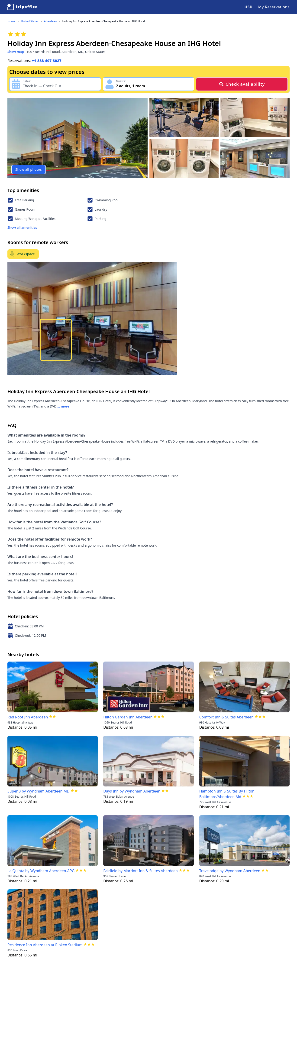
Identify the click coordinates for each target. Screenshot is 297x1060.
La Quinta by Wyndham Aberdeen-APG (40, 870)
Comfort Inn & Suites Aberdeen (226, 717)
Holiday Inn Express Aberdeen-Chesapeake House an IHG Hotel (103, 21)
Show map (15, 51)
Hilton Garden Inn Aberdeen (127, 717)
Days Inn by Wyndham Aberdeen (131, 791)
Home (11, 21)
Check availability (242, 84)
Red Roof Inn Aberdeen (27, 717)
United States (29, 21)
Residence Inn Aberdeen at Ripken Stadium (45, 944)
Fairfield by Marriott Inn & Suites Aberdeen (140, 870)
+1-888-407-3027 (46, 60)
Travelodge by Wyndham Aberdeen (229, 870)
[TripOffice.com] (22, 7)
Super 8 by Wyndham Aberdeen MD (38, 791)
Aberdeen (50, 21)
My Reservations (274, 7)
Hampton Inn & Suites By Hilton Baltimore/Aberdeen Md (227, 794)
